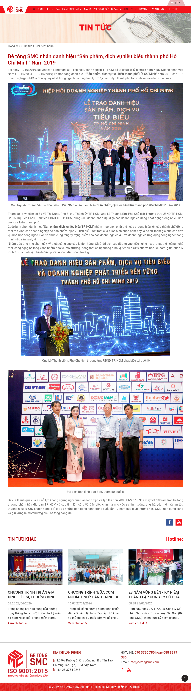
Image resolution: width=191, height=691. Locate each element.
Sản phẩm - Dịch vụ (67, 9)
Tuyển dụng (156, 9)
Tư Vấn (143, 9)
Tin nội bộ (153, 2)
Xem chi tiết (17, 623)
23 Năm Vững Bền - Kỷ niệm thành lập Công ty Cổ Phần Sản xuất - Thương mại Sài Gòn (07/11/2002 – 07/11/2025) (156, 599)
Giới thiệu (44, 9)
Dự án (114, 9)
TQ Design (135, 687)
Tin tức (128, 9)
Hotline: (174, 539)
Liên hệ (173, 9)
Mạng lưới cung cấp (96, 9)
